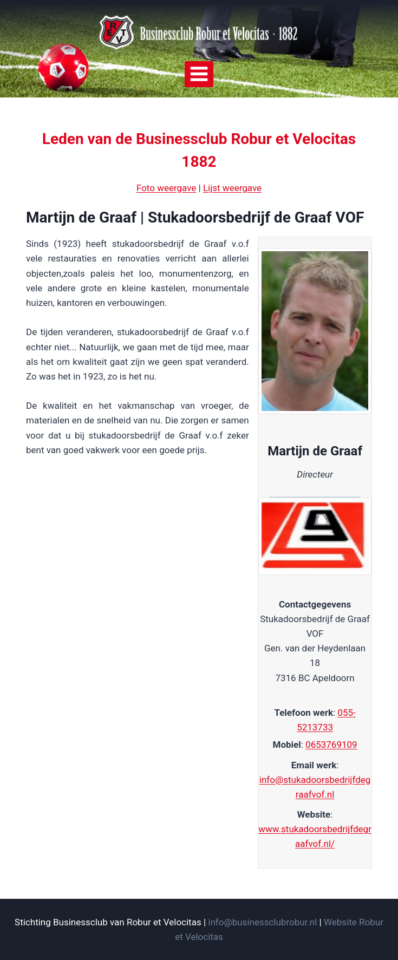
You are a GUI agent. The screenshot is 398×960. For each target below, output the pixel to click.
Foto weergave (166, 187)
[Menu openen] (199, 74)
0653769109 (331, 744)
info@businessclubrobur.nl (262, 922)
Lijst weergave (232, 187)
